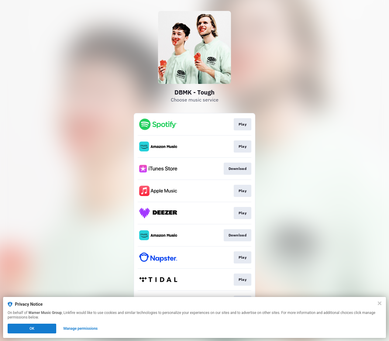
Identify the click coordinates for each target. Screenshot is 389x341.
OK (31, 328)
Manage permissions (81, 328)
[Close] (379, 303)
